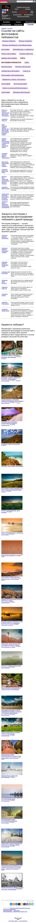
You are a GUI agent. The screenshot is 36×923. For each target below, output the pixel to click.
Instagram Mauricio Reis (6, 187)
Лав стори (32, 11)
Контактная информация (9, 909)
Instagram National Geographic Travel (5, 264)
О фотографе (5, 14)
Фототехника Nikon (20, 84)
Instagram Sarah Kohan (5, 310)
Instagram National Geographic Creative (5, 250)
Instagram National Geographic (5, 237)
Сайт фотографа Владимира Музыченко (20, 908)
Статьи (18, 22)
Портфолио (18, 24)
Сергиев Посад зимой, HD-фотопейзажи (9, 776)
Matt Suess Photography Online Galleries (5, 164)
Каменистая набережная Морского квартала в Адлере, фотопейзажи (11, 601)
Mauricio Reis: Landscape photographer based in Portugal (6, 180)
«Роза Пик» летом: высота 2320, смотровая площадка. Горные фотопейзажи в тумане (11, 645)
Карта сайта (17, 910)
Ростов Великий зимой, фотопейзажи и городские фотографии (9, 821)
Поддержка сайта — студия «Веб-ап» (18, 920)
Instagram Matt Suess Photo (5, 171)
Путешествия (6, 24)
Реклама (14, 12)
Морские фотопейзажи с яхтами (11, 555)
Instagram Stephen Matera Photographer (6, 155)
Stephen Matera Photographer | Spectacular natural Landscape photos (6, 143)
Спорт (16, 9)
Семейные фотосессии (23, 7)
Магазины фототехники (21, 92)
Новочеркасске (6, 18)
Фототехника (29, 22)
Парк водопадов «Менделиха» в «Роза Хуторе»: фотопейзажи (11, 688)
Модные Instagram (8, 41)
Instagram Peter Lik (4, 119)
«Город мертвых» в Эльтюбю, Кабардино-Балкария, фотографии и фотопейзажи (12, 401)
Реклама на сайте (7, 910)
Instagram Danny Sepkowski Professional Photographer (6, 204)
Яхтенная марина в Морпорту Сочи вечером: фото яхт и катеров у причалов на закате (12, 623)
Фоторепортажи (28, 14)
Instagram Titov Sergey (5, 303)
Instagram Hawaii (4, 294)
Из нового (4, 1)
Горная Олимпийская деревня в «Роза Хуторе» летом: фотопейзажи (11, 734)
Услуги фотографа (23, 11)
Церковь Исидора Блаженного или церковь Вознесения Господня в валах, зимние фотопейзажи (11, 867)
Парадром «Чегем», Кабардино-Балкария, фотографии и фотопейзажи (11, 379)
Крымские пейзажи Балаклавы (10, 444)
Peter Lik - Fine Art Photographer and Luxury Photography (6, 112)
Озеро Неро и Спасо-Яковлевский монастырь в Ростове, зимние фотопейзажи (11, 845)
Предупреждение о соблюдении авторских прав (15, 911)
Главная (3, 28)
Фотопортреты (17, 14)
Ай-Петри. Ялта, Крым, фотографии (12, 466)
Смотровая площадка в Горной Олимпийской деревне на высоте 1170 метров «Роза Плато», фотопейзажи (11, 712)
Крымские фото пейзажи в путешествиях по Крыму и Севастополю (9, 423)
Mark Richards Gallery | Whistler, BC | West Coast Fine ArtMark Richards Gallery (6, 129)
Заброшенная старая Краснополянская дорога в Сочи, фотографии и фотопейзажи (11, 756)
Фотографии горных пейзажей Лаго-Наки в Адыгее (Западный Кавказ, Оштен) (12, 490)
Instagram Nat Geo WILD (6, 272)
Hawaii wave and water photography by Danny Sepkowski (5, 196)
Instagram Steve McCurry (4, 282)
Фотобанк (6, 22)
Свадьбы (27, 9)
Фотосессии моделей (23, 16)
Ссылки (31, 24)
